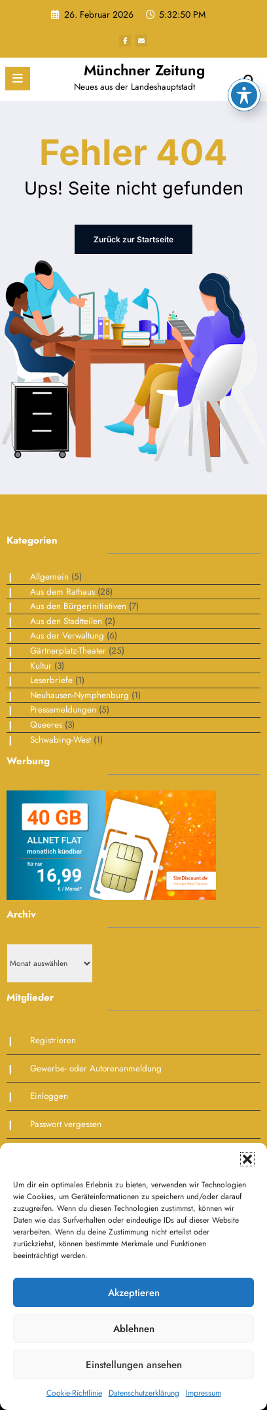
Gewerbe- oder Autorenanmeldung (96, 1068)
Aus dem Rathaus (62, 591)
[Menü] (17, 78)
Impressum (203, 1393)
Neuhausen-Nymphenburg (79, 695)
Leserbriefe (51, 680)
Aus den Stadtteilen (66, 621)
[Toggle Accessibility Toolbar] (244, 48)
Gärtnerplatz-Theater (68, 650)
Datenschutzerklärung (144, 1393)
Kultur (41, 665)
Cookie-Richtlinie (74, 1393)
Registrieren (53, 1040)
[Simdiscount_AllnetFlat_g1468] (111, 844)
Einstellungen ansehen (134, 1365)
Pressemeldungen (63, 709)
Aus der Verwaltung (67, 635)
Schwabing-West (60, 739)
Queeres (46, 724)
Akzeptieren (134, 1293)
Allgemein (49, 576)
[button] (247, 1159)
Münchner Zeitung (144, 70)
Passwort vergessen (65, 1124)
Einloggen (49, 1096)
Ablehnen (133, 1329)
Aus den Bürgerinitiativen (78, 606)
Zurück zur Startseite (133, 239)
